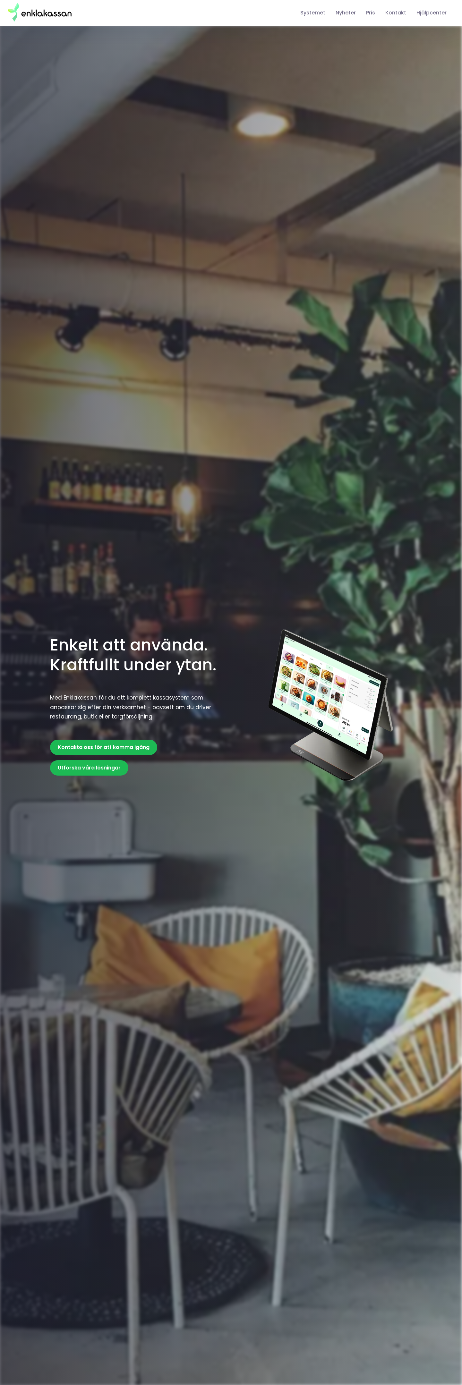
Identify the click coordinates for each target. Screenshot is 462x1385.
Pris (370, 12)
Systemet (312, 12)
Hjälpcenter (431, 12)
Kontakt (395, 12)
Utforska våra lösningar (89, 767)
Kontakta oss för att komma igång (104, 747)
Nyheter (346, 12)
